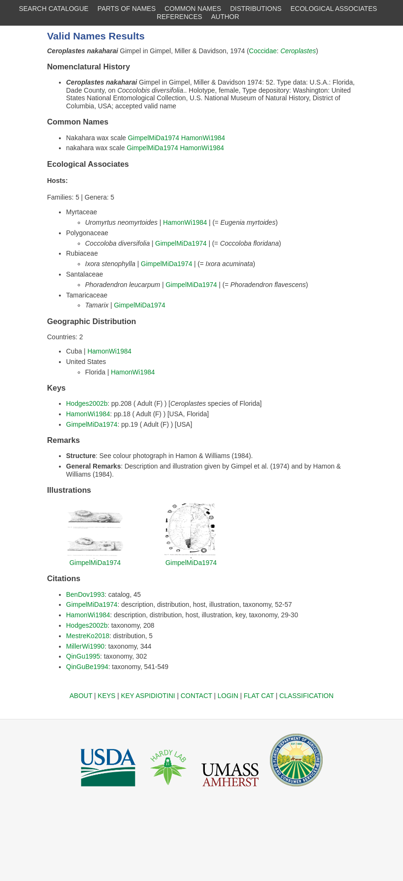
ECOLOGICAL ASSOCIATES (333, 8)
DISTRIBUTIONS (255, 8)
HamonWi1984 (203, 138)
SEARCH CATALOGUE (54, 8)
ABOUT (80, 695)
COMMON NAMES (192, 8)
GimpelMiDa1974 (153, 138)
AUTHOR (225, 16)
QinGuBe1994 (87, 666)
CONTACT (196, 695)
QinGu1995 (83, 656)
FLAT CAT (259, 695)
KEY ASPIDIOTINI (148, 695)
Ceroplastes (298, 51)
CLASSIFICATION (306, 695)
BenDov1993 (85, 594)
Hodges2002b (86, 403)
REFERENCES (179, 16)
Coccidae (263, 51)
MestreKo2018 (87, 636)
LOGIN (228, 695)
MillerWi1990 (85, 646)
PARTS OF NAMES (126, 8)
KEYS (106, 695)
